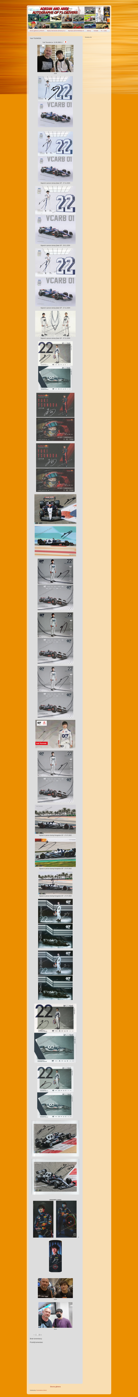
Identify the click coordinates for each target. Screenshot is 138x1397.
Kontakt (96, 30)
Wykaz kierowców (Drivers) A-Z (56, 30)
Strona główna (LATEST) (37, 30)
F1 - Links (104, 30)
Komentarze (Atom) (41, 1390)
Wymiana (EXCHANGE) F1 (76, 30)
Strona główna (55, 1387)
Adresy (89, 30)
